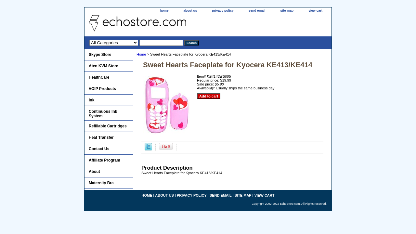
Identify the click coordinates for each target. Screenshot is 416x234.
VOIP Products (102, 88)
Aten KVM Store (103, 66)
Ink (91, 100)
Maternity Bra (101, 183)
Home (141, 54)
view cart (315, 10)
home (164, 10)
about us (190, 10)
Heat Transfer (101, 137)
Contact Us (99, 149)
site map (287, 10)
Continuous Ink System (103, 113)
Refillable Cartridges (108, 126)
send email (257, 10)
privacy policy (223, 10)
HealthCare (99, 77)
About (94, 171)
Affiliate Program (104, 160)
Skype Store (100, 54)
